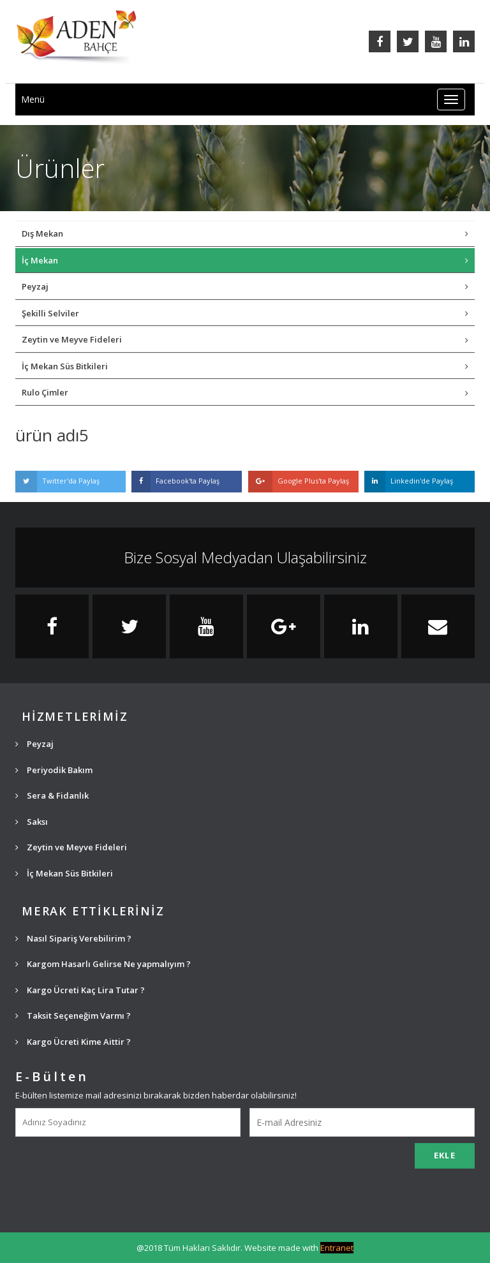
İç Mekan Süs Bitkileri (245, 366)
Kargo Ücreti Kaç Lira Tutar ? (80, 990)
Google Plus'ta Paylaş (298, 481)
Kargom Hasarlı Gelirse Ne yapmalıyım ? (103, 964)
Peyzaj (245, 286)
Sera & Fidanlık (52, 795)
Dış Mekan (245, 233)
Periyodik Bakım (54, 770)
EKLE (445, 1155)
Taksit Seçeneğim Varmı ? (73, 1015)
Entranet (336, 1247)
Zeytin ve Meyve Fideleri (245, 339)
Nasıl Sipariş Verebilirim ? (73, 938)
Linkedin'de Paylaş (408, 481)
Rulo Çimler (245, 392)
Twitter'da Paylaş (57, 481)
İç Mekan (245, 260)
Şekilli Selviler (245, 313)
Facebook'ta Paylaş (175, 481)
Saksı (31, 821)
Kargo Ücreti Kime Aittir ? (73, 1041)
